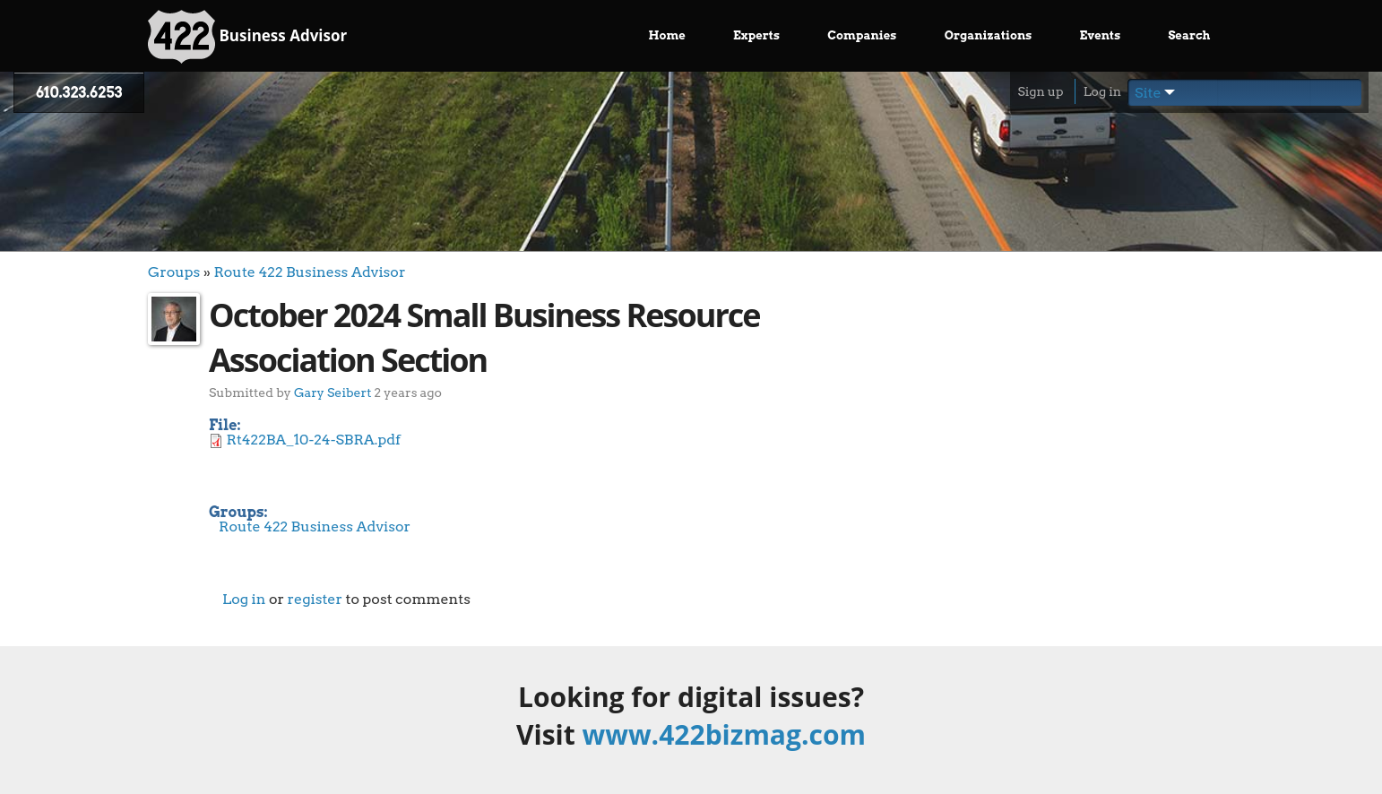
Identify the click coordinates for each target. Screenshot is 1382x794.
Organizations (988, 35)
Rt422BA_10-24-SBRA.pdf (314, 439)
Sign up (1040, 91)
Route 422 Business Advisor (309, 271)
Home (667, 35)
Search (1189, 35)
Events (1100, 35)
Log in (1102, 91)
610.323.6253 (79, 92)
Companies (861, 35)
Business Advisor (247, 37)
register (314, 599)
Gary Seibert (332, 392)
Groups (174, 271)
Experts (756, 35)
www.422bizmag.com (724, 734)
